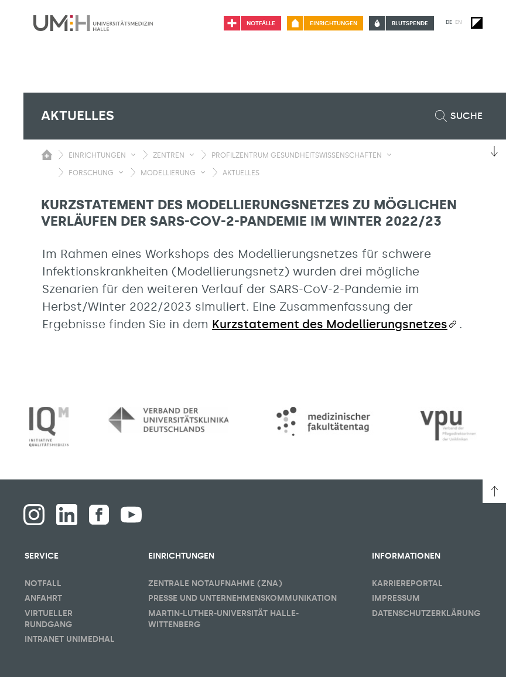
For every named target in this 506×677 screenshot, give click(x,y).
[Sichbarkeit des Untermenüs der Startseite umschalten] (47, 155)
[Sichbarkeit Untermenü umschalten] (133, 154)
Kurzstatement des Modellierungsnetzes (329, 324)
